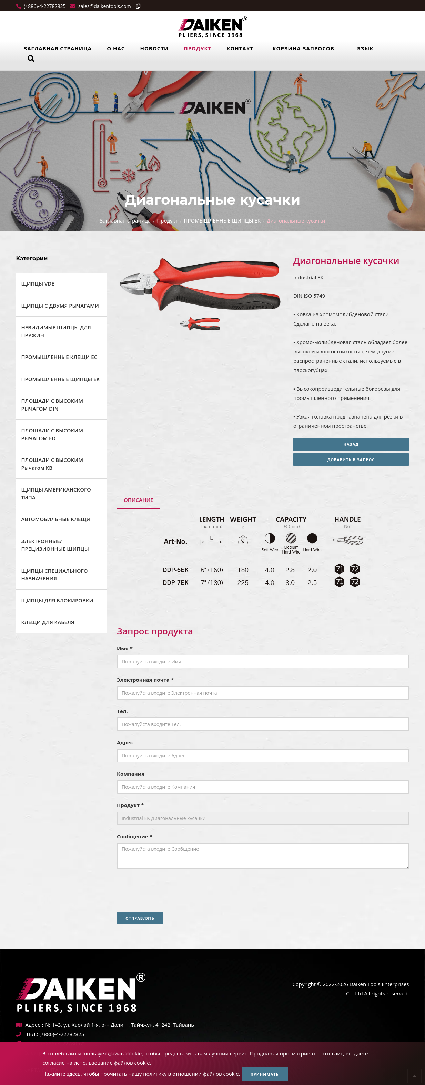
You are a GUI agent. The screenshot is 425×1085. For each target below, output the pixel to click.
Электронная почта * (145, 679)
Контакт (239, 48)
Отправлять (139, 918)
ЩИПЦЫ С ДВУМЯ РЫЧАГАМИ (60, 305)
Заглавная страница (58, 48)
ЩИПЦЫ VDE (37, 283)
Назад (351, 444)
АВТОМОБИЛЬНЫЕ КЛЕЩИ (56, 519)
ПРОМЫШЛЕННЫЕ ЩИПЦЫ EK (222, 220)
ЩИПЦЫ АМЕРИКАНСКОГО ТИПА (56, 493)
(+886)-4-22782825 (44, 6)
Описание (138, 499)
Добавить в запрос (351, 459)
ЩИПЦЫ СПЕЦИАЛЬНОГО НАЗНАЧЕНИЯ (54, 574)
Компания (131, 773)
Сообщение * (134, 836)
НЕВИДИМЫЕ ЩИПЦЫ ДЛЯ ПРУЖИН (56, 331)
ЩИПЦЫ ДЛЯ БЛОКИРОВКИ (57, 600)
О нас (116, 48)
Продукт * (130, 805)
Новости (154, 48)
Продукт (197, 48)
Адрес (125, 742)
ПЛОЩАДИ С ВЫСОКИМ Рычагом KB (52, 463)
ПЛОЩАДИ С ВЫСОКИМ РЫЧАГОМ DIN (52, 404)
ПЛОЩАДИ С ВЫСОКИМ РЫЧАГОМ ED (52, 434)
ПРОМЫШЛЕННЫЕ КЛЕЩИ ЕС (59, 356)
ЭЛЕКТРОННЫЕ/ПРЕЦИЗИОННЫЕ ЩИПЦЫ (55, 545)
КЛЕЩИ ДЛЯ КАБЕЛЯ (47, 622)
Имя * (125, 648)
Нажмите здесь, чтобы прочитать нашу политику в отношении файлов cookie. (141, 1073)
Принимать (265, 1074)
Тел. (122, 710)
